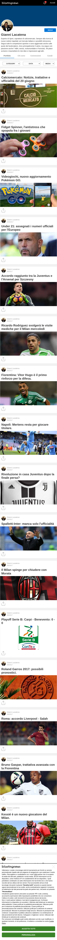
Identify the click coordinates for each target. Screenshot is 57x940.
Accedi (52, 3)
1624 (35, 874)
